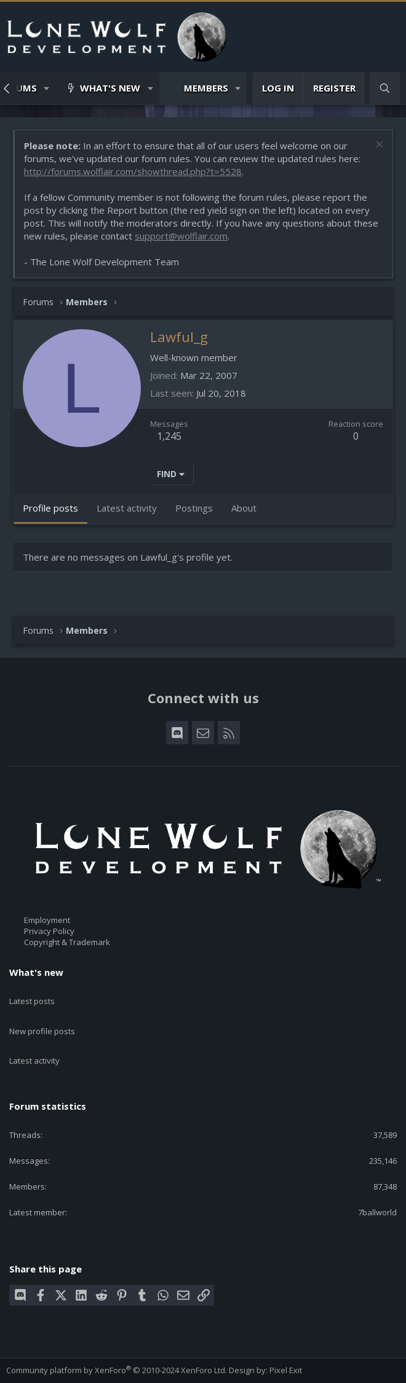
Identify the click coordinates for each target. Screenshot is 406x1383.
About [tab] (244, 508)
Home (211, 1368)
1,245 (169, 436)
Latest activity (34, 1038)
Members (206, 88)
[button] (47, 88)
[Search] (385, 88)
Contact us (26, 1368)
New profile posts (42, 1016)
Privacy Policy (49, 931)
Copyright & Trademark (67, 942)
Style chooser (36, 1357)
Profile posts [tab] (50, 508)
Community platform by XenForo (116, 1340)
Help (185, 1368)
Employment (47, 919)
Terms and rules (82, 1368)
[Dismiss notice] (378, 145)
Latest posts (32, 994)
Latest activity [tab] (127, 508)
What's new (110, 88)
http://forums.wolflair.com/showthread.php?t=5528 (133, 171)
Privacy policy (144, 1368)
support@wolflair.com (181, 236)
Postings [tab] (194, 508)
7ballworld (377, 1183)
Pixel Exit (285, 1340)
